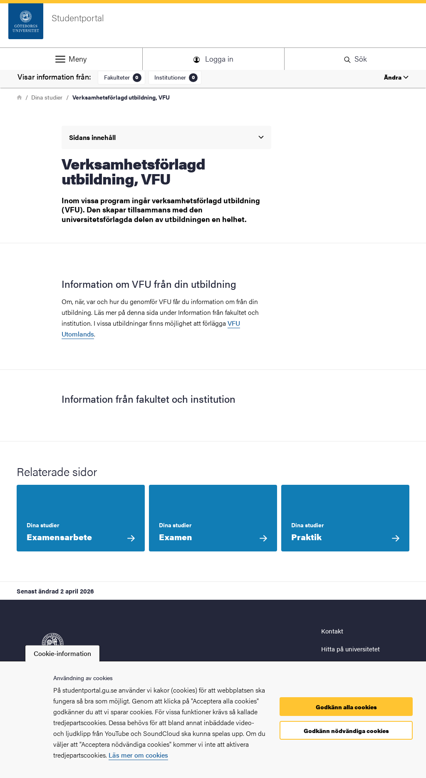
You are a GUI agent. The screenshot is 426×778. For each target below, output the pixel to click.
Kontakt (332, 630)
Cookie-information (62, 653)
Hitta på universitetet (350, 648)
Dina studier (46, 97)
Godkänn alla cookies (346, 707)
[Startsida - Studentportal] (213, 25)
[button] (71, 59)
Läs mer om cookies (138, 755)
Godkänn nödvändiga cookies (346, 730)
